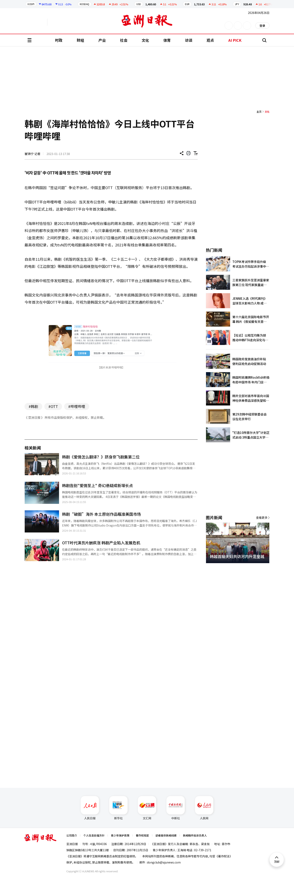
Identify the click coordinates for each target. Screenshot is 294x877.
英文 (35, 22)
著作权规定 (142, 835)
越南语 (66, 22)
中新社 (175, 808)
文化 (145, 40)
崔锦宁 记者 (32, 153)
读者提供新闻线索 (166, 835)
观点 (210, 40)
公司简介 (71, 835)
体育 (167, 40)
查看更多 (261, 517)
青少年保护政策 (120, 835)
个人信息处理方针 (94, 835)
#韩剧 (33, 406)
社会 (123, 40)
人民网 (204, 808)
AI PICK (235, 40)
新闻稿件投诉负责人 (195, 835)
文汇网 (147, 808)
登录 (262, 26)
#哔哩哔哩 (76, 406)
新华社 (118, 808)
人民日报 (90, 808)
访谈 (188, 40)
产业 (102, 40)
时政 (58, 40)
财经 (80, 40)
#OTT (53, 406)
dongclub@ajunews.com (164, 862)
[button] (259, 568)
